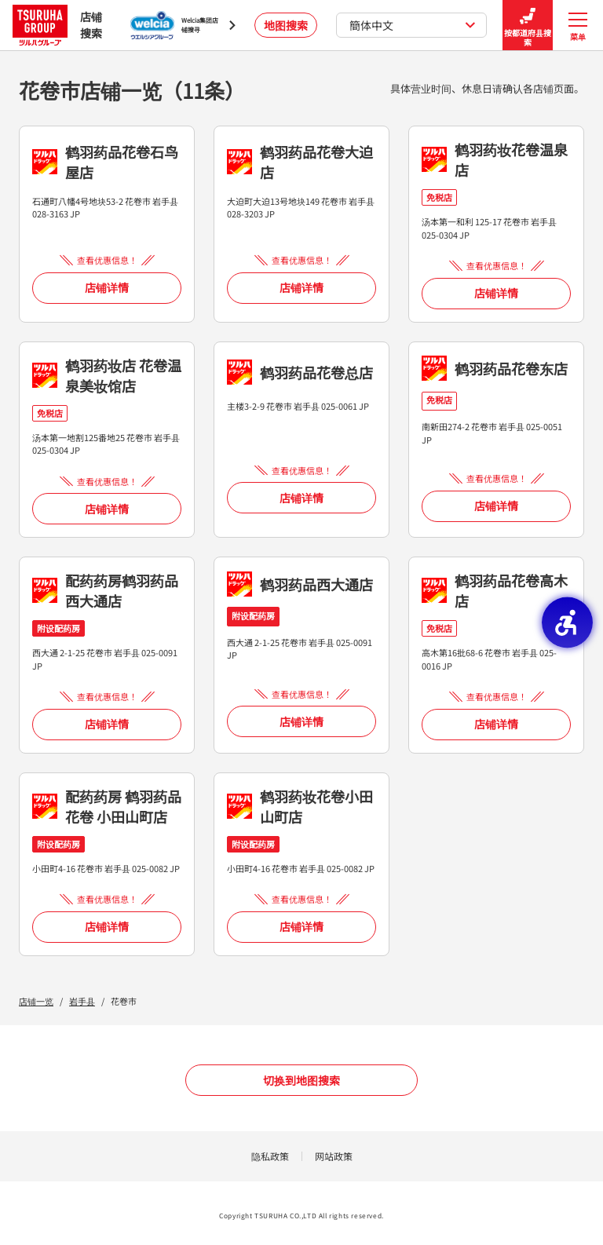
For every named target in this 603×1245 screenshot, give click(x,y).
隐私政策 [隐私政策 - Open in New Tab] (270, 1156)
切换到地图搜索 (301, 1080)
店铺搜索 (57, 25)
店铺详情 (107, 287)
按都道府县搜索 (527, 25)
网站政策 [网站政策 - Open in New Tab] (334, 1156)
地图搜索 (286, 25)
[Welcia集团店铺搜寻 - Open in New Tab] (183, 25)
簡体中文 (412, 25)
